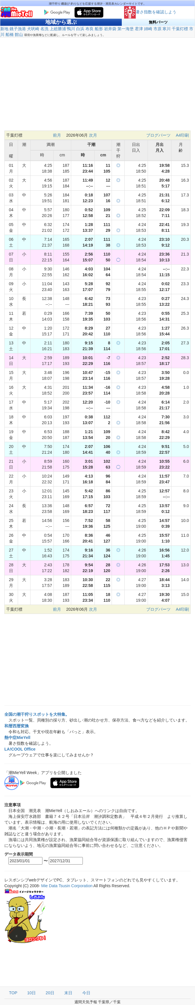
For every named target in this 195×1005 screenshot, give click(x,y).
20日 (50, 992)
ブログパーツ (158, 135)
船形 (99, 28)
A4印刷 (182, 135)
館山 (19, 34)
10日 (31, 992)
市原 (157, 28)
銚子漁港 (18, 28)
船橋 (10, 34)
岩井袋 (110, 28)
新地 (4, 28)
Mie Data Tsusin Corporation (66, 885)
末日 (68, 992)
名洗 (44, 28)
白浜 (80, 28)
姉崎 (148, 28)
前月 (57, 135)
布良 (89, 28)
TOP (13, 992)
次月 (93, 135)
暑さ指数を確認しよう (150, 12)
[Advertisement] (97, 87)
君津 (139, 28)
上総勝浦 (58, 28)
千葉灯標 (180, 28)
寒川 (166, 28)
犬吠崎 (33, 28)
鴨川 (71, 28)
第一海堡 (125, 28)
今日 (86, 992)
